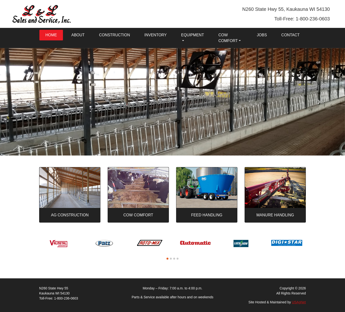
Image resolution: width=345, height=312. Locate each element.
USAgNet (299, 302)
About (78, 35)
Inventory (155, 35)
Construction (114, 35)
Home (51, 35)
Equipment (192, 35)
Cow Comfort (228, 38)
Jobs (262, 35)
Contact (290, 35)
